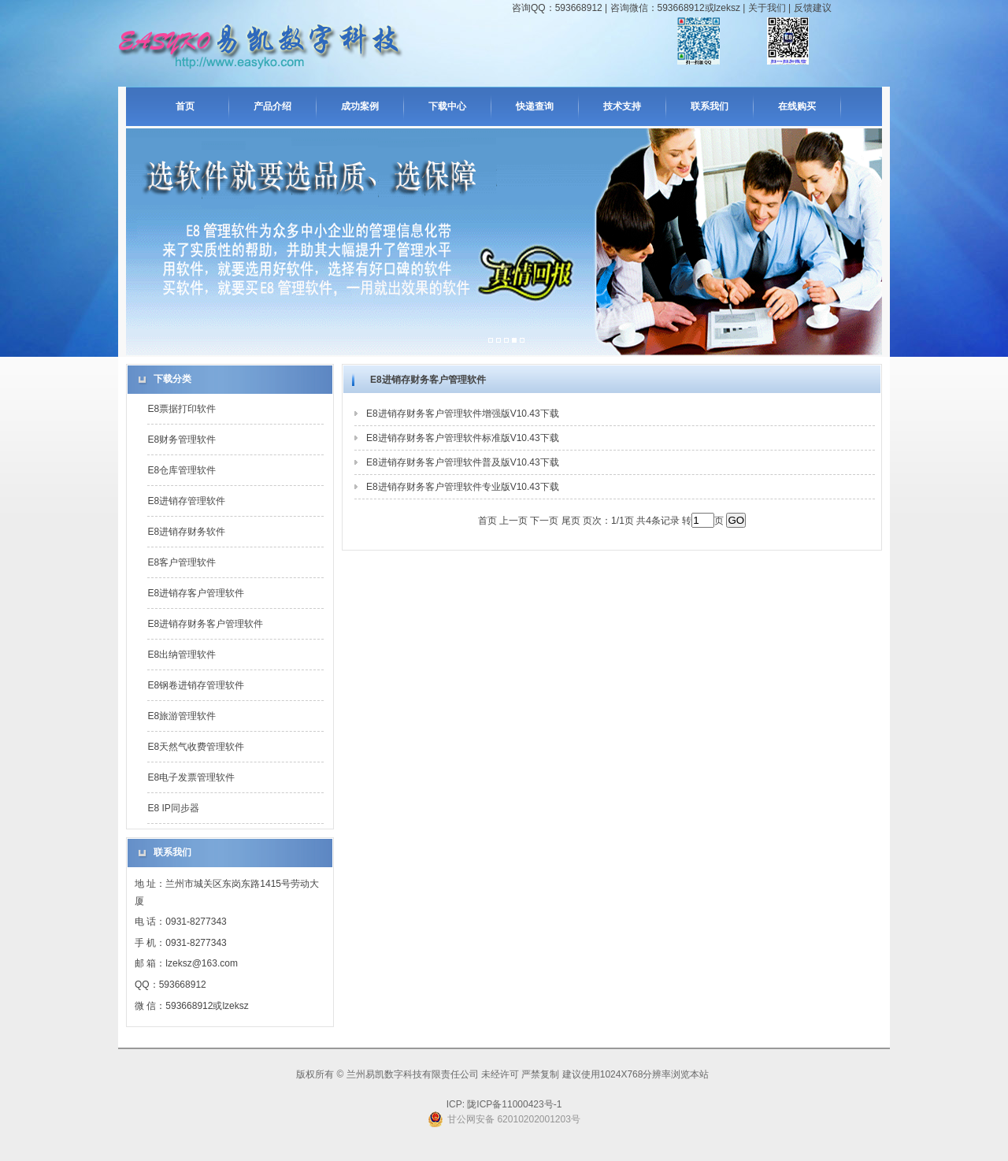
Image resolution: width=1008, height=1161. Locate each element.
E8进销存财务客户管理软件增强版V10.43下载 (462, 413)
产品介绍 (272, 106)
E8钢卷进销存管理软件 (195, 685)
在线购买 (797, 106)
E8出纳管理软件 (181, 654)
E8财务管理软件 (181, 439)
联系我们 (709, 106)
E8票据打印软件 (181, 408)
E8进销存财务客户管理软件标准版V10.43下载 (462, 437)
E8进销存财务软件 (186, 531)
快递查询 (535, 106)
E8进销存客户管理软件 (195, 593)
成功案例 (360, 106)
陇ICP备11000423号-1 (513, 1104)
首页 (185, 106)
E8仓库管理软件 (181, 470)
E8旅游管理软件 (181, 715)
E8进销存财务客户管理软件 (205, 623)
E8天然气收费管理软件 (195, 746)
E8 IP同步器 (172, 808)
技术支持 (622, 106)
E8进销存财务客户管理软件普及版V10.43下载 (462, 462)
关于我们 (767, 7)
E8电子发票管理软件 (191, 777)
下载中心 (447, 106)
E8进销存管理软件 (186, 500)
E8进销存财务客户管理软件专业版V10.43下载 (462, 486)
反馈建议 (813, 7)
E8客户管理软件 (181, 562)
